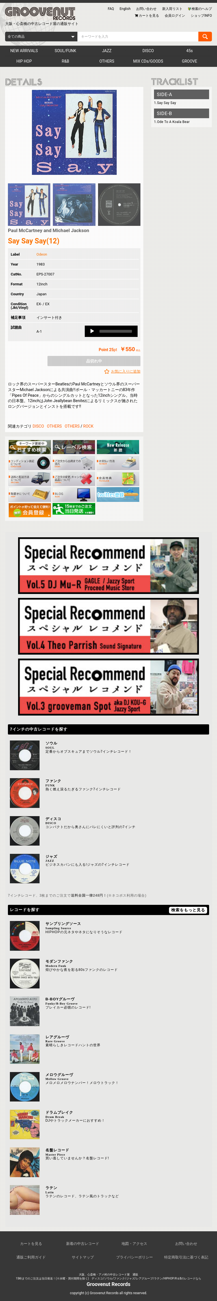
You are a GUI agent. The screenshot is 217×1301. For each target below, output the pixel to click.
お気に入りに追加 (125, 371)
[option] (74, 132)
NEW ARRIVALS (24, 50)
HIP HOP (24, 61)
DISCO (148, 50)
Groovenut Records (109, 1284)
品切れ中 (94, 361)
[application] (111, 331)
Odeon (41, 254)
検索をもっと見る (188, 910)
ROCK (88, 426)
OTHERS (106, 61)
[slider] (115, 331)
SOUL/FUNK (65, 50)
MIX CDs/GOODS (148, 61)
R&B (65, 61)
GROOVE (189, 61)
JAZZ (106, 50)
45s (189, 50)
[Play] (92, 331)
